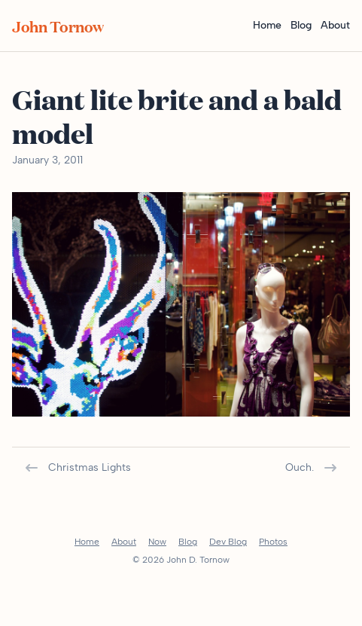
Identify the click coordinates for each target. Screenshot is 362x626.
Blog (301, 25)
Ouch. (311, 467)
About (335, 25)
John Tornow (58, 25)
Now (157, 541)
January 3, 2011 (47, 160)
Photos (273, 541)
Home (267, 25)
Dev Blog (228, 541)
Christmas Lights (77, 467)
